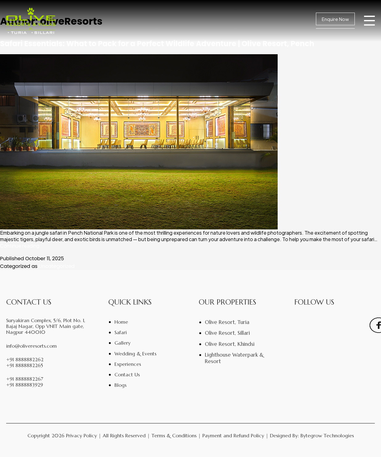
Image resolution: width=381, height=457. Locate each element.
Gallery (122, 343)
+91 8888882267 (24, 379)
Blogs (120, 385)
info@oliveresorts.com (31, 346)
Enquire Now (335, 19)
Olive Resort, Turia (227, 322)
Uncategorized (57, 266)
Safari (120, 332)
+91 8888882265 (24, 365)
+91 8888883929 (24, 385)
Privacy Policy (81, 435)
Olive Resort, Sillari (227, 333)
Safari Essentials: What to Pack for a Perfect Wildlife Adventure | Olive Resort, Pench (157, 43)
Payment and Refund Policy (233, 435)
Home (121, 322)
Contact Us (127, 374)
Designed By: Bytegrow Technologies (312, 435)
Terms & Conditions (174, 435)
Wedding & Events (135, 353)
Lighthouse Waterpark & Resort (234, 357)
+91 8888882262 (24, 359)
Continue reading (19, 245)
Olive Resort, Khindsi (230, 344)
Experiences (127, 364)
